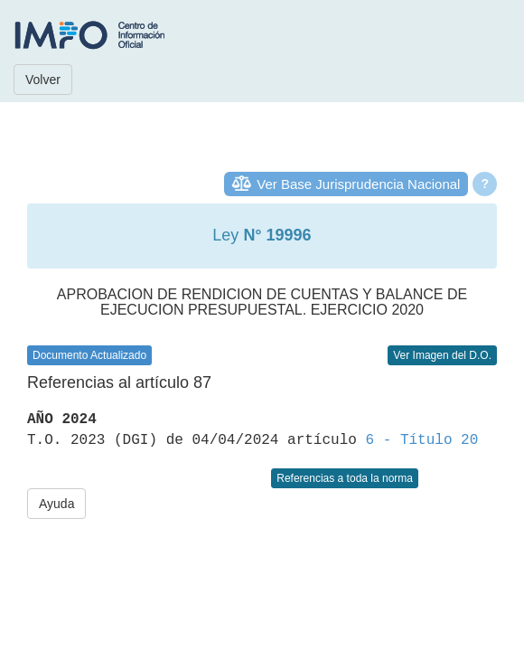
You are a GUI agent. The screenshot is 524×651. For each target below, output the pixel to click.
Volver (43, 79)
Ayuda (56, 503)
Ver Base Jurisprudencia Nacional (358, 184)
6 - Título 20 (421, 440)
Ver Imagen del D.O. (442, 355)
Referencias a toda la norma (344, 478)
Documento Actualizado (89, 355)
